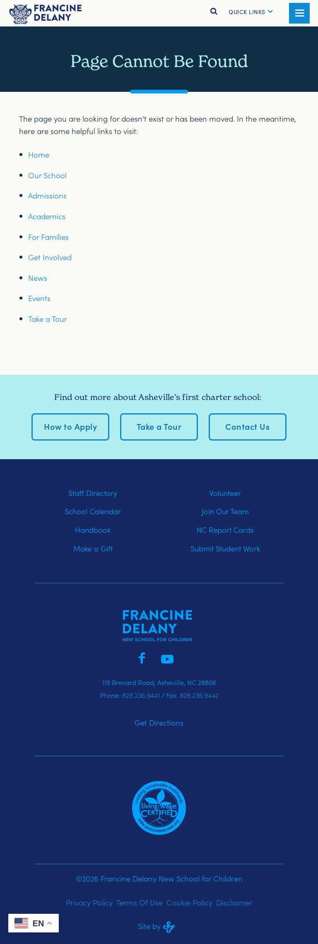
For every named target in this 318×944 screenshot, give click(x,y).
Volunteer (225, 493)
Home (38, 154)
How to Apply (70, 426)
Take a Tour (47, 318)
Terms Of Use (139, 902)
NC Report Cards (225, 530)
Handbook (93, 530)
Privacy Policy (89, 902)
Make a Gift (93, 548)
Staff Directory (92, 493)
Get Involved (50, 257)
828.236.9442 (199, 695)
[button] (247, 11)
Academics (46, 216)
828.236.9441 (141, 695)
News (37, 277)
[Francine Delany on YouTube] (167, 657)
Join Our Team (225, 511)
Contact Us (247, 426)
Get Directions (159, 722)
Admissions (47, 195)
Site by (159, 925)
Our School (47, 175)
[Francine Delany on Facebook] (141, 657)
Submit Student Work (225, 548)
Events (39, 297)
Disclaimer (234, 902)
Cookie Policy (189, 902)
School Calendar (93, 511)
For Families (48, 236)
